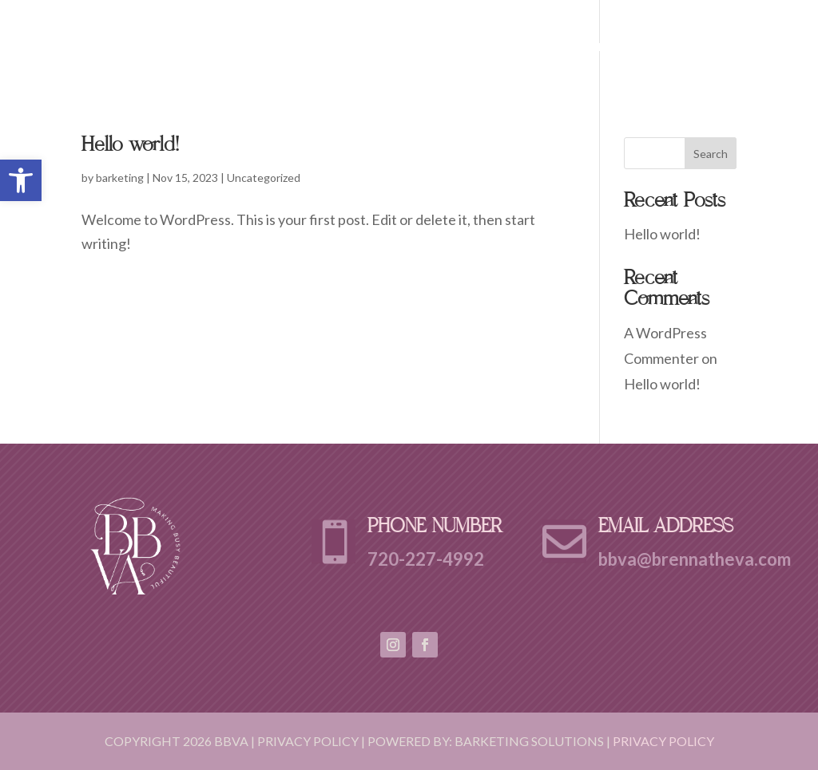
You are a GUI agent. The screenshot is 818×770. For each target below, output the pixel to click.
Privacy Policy (663, 740)
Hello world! (130, 147)
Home (465, 47)
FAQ (671, 47)
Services (609, 47)
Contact (733, 47)
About (525, 47)
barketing (120, 177)
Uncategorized (263, 177)
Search (710, 153)
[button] (21, 180)
